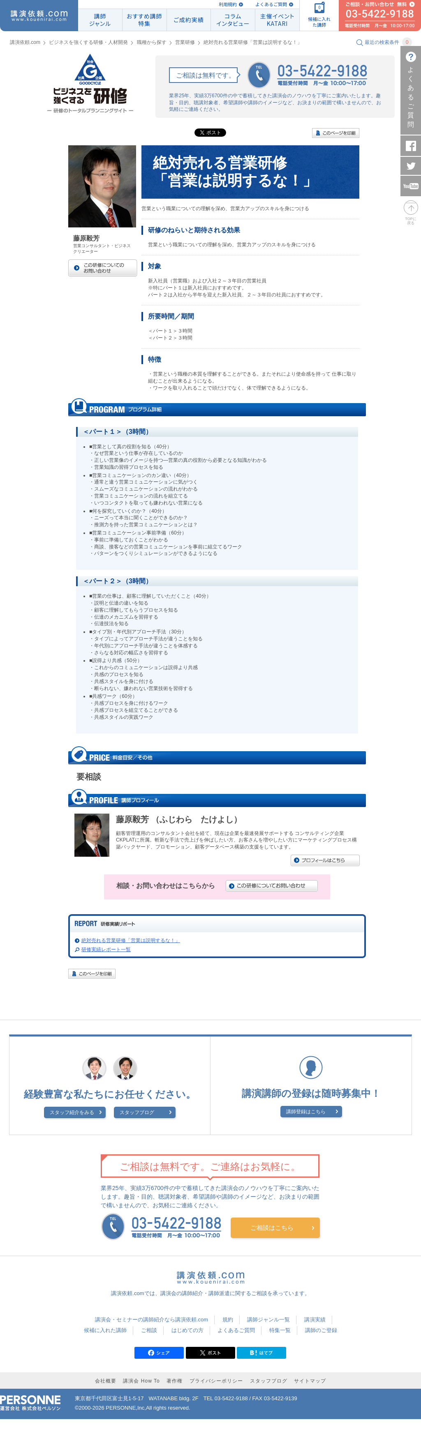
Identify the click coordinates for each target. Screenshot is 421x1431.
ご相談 (149, 1330)
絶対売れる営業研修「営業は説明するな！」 (130, 940)
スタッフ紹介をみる (72, 1112)
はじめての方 (187, 1330)
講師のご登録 (321, 1330)
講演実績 (315, 1319)
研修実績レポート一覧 (106, 949)
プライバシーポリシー (216, 1381)
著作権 (175, 1381)
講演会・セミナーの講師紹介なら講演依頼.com (151, 1319)
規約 (227, 1319)
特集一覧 (280, 1330)
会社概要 (105, 1381)
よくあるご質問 (271, 4)
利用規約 (228, 4)
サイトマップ (310, 1381)
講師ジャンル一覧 (268, 1319)
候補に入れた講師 (105, 1330)
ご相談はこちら (272, 1227)
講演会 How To (141, 1381)
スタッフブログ (137, 1112)
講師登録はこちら (306, 1112)
